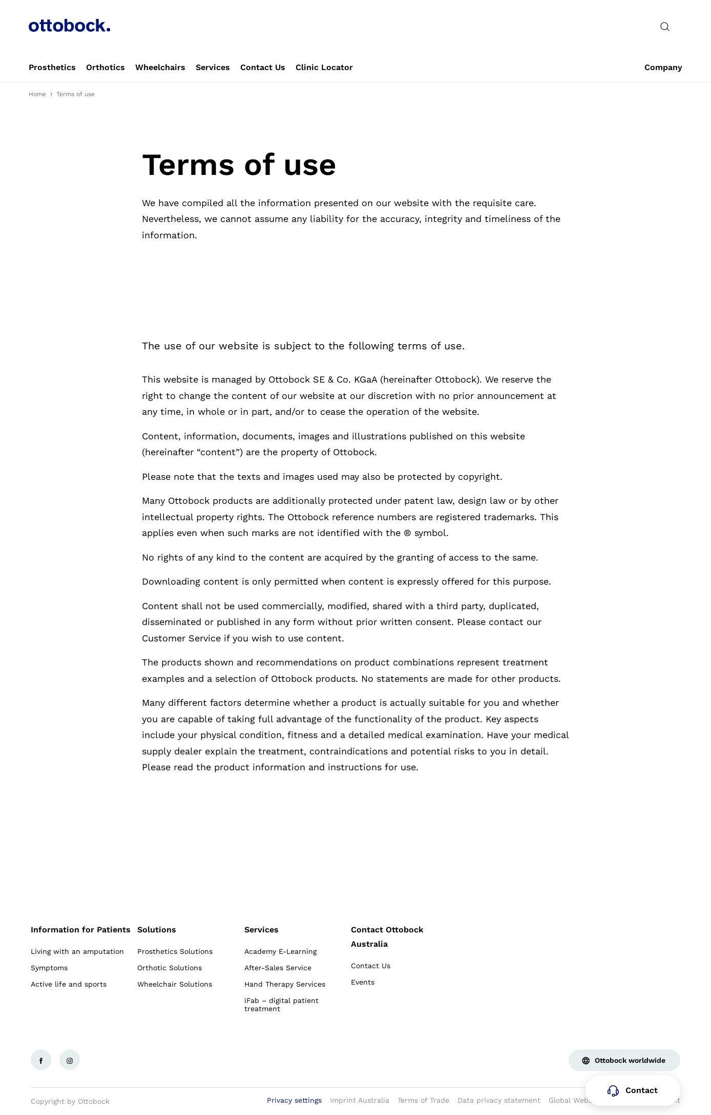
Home (37, 94)
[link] (52, 67)
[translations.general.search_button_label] (665, 26)
